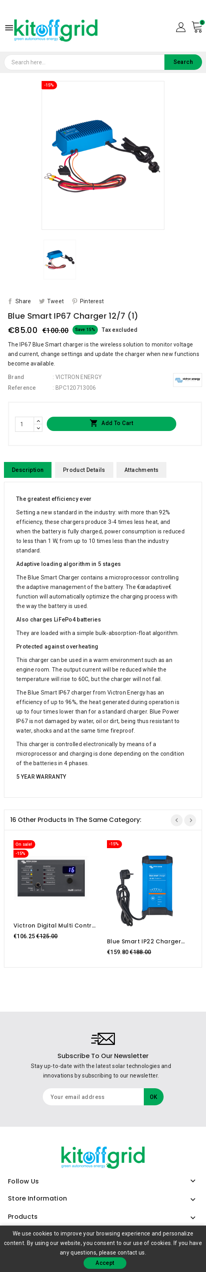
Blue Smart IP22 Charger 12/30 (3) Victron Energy (144, 941)
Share (23, 301)
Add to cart (112, 423)
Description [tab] (28, 470)
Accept (104, 1263)
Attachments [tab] (141, 470)
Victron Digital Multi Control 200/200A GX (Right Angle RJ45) (55, 925)
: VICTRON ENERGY (77, 377)
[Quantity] (24, 424)
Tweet (55, 301)
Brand (16, 377)
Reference (22, 388)
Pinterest (92, 301)
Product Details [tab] (84, 470)
